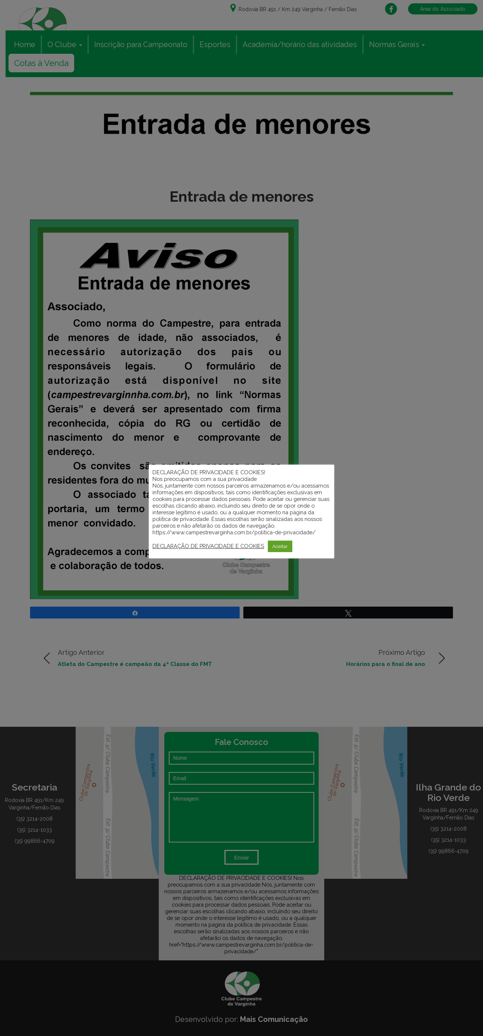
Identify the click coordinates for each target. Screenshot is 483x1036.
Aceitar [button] (280, 546)
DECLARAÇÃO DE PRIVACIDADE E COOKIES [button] (208, 546)
